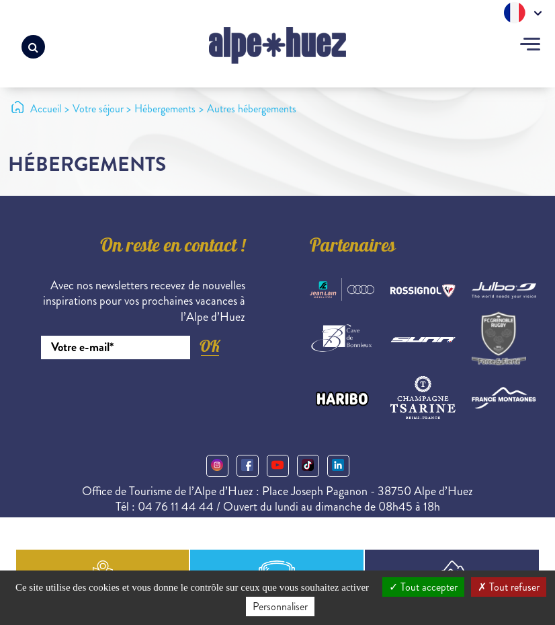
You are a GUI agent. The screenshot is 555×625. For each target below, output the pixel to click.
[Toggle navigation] (530, 46)
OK (210, 346)
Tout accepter (423, 587)
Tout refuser (509, 587)
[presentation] (143, 396)
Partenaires (353, 247)
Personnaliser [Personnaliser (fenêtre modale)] (280, 606)
